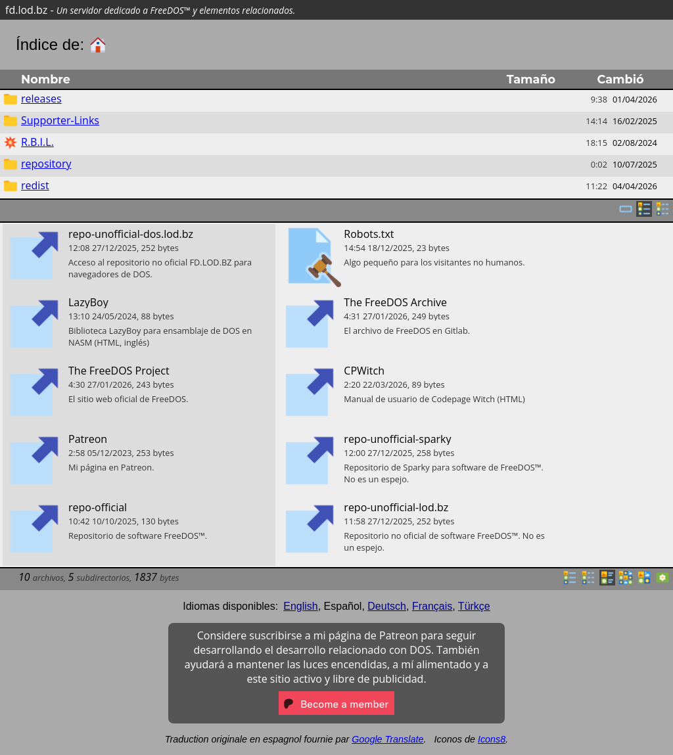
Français (432, 606)
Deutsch (386, 606)
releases (41, 98)
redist (35, 185)
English (300, 606)
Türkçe (474, 606)
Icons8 (491, 739)
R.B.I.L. (37, 142)
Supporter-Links (60, 120)
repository (46, 163)
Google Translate (387, 739)
